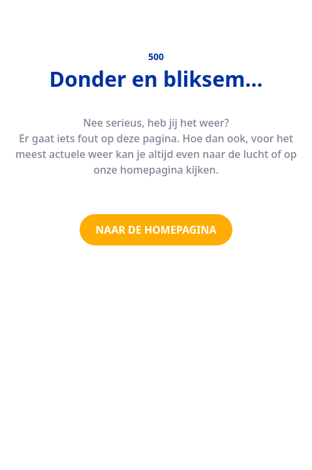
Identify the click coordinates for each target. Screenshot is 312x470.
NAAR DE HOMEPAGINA (155, 230)
